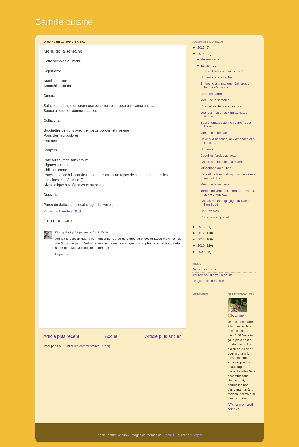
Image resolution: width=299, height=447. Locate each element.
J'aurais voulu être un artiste (212, 275)
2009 (201, 252)
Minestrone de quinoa (216, 168)
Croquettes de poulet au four (221, 106)
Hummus (207, 149)
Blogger (196, 435)
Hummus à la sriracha (216, 77)
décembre (209, 59)
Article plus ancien (163, 336)
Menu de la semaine (215, 100)
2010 (201, 245)
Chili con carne (211, 94)
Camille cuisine (64, 22)
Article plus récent (61, 336)
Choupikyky (64, 232)
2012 (201, 233)
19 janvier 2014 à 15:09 (91, 232)
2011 (201, 239)
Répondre (62, 254)
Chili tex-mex (210, 211)
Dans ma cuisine (204, 269)
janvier (206, 65)
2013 (201, 227)
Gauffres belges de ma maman (223, 161)
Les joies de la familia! (208, 281)
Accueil (112, 336)
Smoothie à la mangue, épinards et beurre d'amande (225, 85)
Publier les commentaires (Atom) (86, 346)
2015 (201, 47)
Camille (238, 315)
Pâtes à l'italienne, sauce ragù (222, 71)
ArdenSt (168, 435)
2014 (201, 54)
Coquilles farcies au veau (219, 155)
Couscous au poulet (215, 217)
